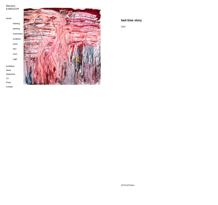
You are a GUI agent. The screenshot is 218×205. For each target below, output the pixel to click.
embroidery (18, 34)
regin (15, 59)
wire (14, 49)
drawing (16, 23)
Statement (10, 74)
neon (15, 54)
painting (16, 29)
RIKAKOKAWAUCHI (12, 7)
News (8, 70)
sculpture (17, 39)
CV (7, 78)
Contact (9, 87)
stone (15, 44)
